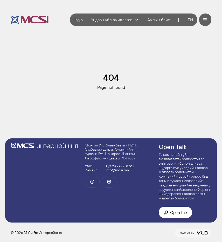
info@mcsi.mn (117, 170)
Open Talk (175, 212)
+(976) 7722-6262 (120, 166)
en (190, 19)
